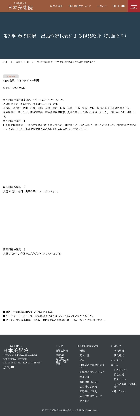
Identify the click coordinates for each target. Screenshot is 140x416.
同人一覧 (84, 355)
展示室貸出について (91, 396)
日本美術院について (80, 6)
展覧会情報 (56, 6)
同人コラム (120, 379)
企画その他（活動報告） (125, 385)
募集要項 (119, 350)
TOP (5, 61)
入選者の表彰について (92, 372)
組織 (82, 350)
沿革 (82, 360)
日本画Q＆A (120, 369)
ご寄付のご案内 (88, 386)
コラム (114, 365)
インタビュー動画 (29, 80)
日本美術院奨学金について (92, 366)
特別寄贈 (119, 374)
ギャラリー (117, 360)
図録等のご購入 (88, 391)
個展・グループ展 (62, 362)
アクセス (84, 401)
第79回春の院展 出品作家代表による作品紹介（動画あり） (66, 61)
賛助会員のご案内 (89, 382)
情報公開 (84, 377)
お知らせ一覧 (22, 61)
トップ (59, 346)
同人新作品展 (62, 359)
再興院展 (60, 355)
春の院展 (10, 80)
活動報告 (119, 355)
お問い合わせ (118, 391)
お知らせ (102, 6)
